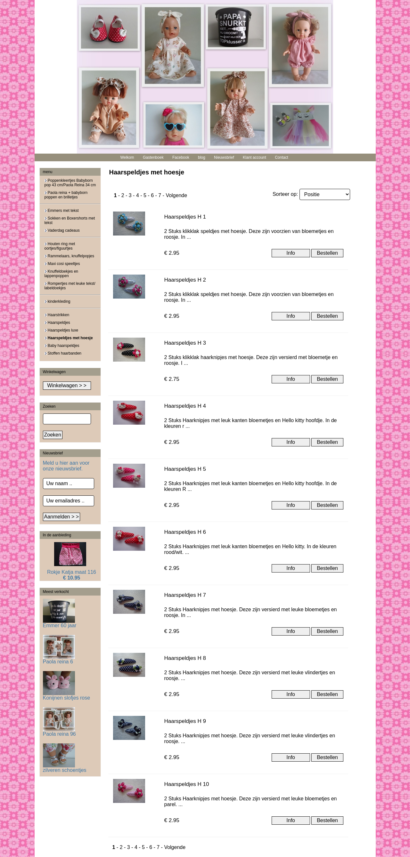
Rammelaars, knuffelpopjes (69, 256)
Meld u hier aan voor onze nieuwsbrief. (66, 465)
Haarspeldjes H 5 (185, 469)
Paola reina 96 (59, 732)
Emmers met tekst (62, 210)
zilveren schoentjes (64, 768)
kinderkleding (57, 301)
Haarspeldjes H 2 (185, 280)
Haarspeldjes (57, 322)
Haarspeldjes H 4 (185, 406)
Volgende (176, 195)
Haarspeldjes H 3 (185, 343)
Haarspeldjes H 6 (185, 532)
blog (201, 157)
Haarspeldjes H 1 (185, 217)
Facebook (180, 157)
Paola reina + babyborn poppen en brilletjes (66, 194)
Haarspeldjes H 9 (185, 721)
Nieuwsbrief (224, 157)
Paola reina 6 (59, 659)
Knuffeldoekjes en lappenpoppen (61, 273)
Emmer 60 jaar (60, 623)
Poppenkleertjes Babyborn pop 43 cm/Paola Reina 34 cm (70, 182)
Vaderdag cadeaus (62, 230)
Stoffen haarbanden (63, 353)
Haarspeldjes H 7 (185, 595)
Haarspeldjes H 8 (185, 658)
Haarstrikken (57, 315)
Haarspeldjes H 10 (186, 784)
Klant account (254, 157)
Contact (281, 157)
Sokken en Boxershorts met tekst (70, 220)
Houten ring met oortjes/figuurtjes (60, 246)
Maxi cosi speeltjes (62, 263)
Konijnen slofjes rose (66, 696)
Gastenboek (153, 157)
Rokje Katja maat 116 (71, 572)
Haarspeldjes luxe (61, 330)
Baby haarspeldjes (62, 345)
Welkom (127, 157)
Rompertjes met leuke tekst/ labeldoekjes (70, 285)
